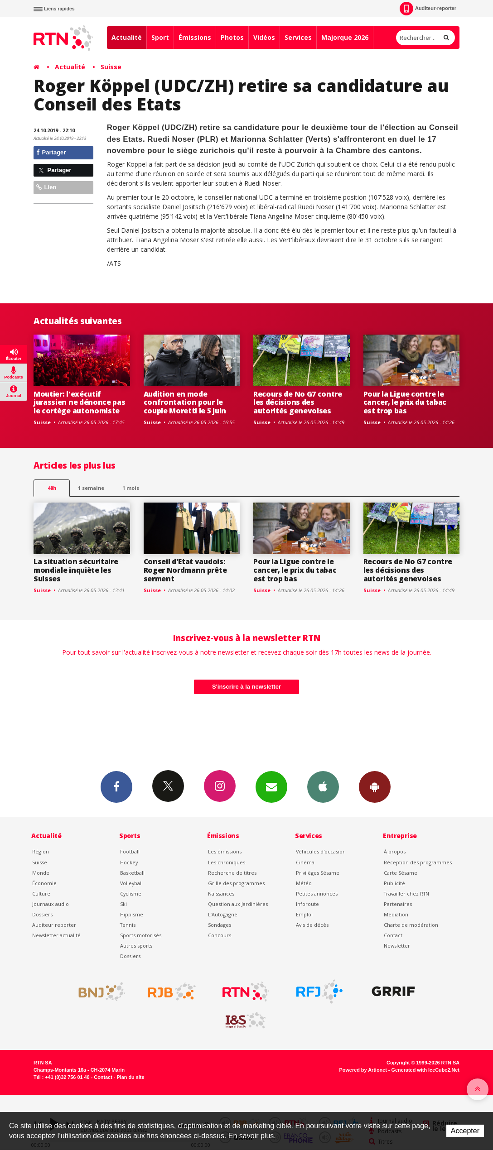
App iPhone (323, 786)
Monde (40, 873)
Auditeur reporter (54, 925)
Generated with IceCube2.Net (425, 1070)
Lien (46, 187)
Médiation (396, 914)
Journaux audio (50, 904)
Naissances (221, 893)
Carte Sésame (400, 873)
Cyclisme (130, 893)
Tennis (127, 925)
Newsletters (271, 786)
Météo (304, 883)
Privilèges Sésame (317, 873)
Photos (232, 37)
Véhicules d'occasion (321, 851)
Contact (393, 935)
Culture (41, 893)
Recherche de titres (232, 873)
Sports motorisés (140, 935)
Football (130, 851)
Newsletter (397, 946)
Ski (123, 904)
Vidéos (264, 37)
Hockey (129, 862)
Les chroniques (226, 862)
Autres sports (136, 946)
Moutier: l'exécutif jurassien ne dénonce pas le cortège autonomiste (79, 402)
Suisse (111, 66)
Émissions (195, 37)
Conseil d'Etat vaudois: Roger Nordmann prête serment (185, 570)
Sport (160, 37)
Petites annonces (317, 893)
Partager (51, 152)
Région (40, 851)
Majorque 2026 (344, 37)
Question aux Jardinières (238, 904)
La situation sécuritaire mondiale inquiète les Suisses (76, 570)
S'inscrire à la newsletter (246, 686)
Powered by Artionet (363, 1070)
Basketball (132, 873)
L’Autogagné (222, 914)
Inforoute (307, 904)
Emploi (304, 914)
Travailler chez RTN (406, 893)
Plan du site (130, 1077)
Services (298, 37)
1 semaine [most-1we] (91, 487)
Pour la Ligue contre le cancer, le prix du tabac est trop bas (404, 402)
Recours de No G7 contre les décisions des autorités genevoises (297, 402)
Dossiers (42, 914)
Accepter (465, 1131)
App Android (375, 786)
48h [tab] (52, 487)
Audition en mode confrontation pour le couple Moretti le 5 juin (185, 402)
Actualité (126, 37)
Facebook (116, 786)
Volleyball (131, 883)
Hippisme (131, 914)
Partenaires (398, 904)
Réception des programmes (418, 862)
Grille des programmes (236, 883)
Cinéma (305, 862)
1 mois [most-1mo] (130, 487)
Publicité (394, 883)
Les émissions (225, 851)
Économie (44, 883)
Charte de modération (411, 925)
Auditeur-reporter (428, 8)
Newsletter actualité (56, 935)
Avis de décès (312, 925)
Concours (219, 935)
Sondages (219, 925)
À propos (395, 851)
